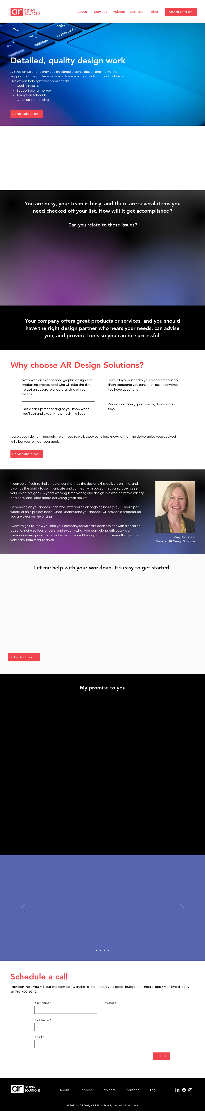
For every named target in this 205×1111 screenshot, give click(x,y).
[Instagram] (190, 1090)
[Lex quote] (96, 950)
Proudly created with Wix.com (121, 1105)
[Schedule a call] (181, 12)
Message (110, 1002)
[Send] (161, 1056)
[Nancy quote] (104, 950)
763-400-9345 (25, 991)
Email (38, 1036)
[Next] (182, 908)
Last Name (42, 1019)
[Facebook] (183, 1090)
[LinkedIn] (177, 1090)
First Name (42, 1002)
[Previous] (23, 908)
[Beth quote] (100, 950)
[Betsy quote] (108, 950)
